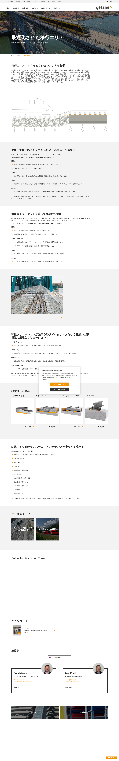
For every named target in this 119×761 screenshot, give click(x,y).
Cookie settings (69, 387)
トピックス (35, 1)
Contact (111, 758)
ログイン (60, 1)
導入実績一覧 (51, 1)
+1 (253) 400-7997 (19, 680)
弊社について (58, 8)
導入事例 (43, 1)
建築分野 (16, 8)
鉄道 (8, 8)
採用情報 (18, 1)
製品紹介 (35, 8)
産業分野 (25, 8)
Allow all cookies (50, 387)
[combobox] (110, 1)
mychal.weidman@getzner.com (23, 682)
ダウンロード (26, 1)
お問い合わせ (10, 1)
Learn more (44, 382)
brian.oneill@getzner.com (72, 682)
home (12, 55)
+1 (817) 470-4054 (70, 680)
